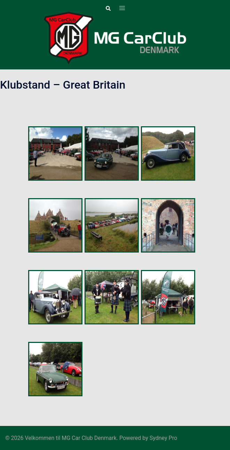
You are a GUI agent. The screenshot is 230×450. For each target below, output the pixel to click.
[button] (108, 8)
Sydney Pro (163, 438)
